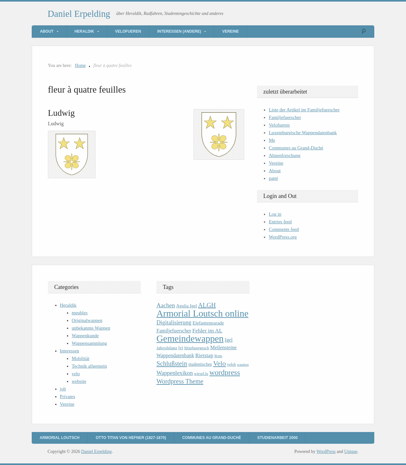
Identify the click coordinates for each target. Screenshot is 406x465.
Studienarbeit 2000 (277, 438)
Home (80, 65)
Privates (67, 396)
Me (272, 140)
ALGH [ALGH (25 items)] (207, 305)
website (79, 381)
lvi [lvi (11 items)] (180, 347)
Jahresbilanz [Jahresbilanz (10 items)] (166, 347)
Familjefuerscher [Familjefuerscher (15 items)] (173, 330)
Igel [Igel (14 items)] (229, 340)
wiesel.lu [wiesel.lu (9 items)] (201, 373)
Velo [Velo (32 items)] (219, 363)
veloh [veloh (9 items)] (231, 364)
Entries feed (280, 221)
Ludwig (61, 113)
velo (76, 373)
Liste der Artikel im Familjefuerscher (304, 109)
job (63, 388)
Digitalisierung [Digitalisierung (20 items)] (173, 322)
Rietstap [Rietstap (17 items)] (204, 355)
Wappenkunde (85, 335)
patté (273, 178)
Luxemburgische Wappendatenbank (303, 132)
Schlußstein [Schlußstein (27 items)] (171, 363)
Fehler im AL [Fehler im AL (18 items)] (207, 330)
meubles (80, 312)
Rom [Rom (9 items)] (218, 356)
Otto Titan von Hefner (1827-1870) (131, 438)
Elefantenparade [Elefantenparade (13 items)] (208, 322)
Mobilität (80, 358)
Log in (275, 214)
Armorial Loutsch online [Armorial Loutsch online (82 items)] (202, 313)
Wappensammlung (89, 343)
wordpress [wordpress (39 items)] (224, 372)
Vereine (230, 31)
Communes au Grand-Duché (296, 147)
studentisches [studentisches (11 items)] (200, 364)
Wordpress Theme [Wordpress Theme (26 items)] (179, 381)
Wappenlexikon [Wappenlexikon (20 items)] (174, 373)
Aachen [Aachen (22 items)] (165, 305)
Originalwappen (87, 320)
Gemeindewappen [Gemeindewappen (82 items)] (190, 338)
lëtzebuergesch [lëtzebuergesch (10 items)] (196, 347)
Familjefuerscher (285, 117)
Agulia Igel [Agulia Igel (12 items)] (186, 305)
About (47, 31)
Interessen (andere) (179, 31)
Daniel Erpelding (79, 14)
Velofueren (128, 31)
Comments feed (284, 229)
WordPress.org (283, 236)
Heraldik (84, 31)
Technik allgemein (89, 366)
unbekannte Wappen (91, 328)
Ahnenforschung (284, 155)
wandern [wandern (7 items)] (243, 364)
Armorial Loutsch (60, 438)
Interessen (69, 350)
